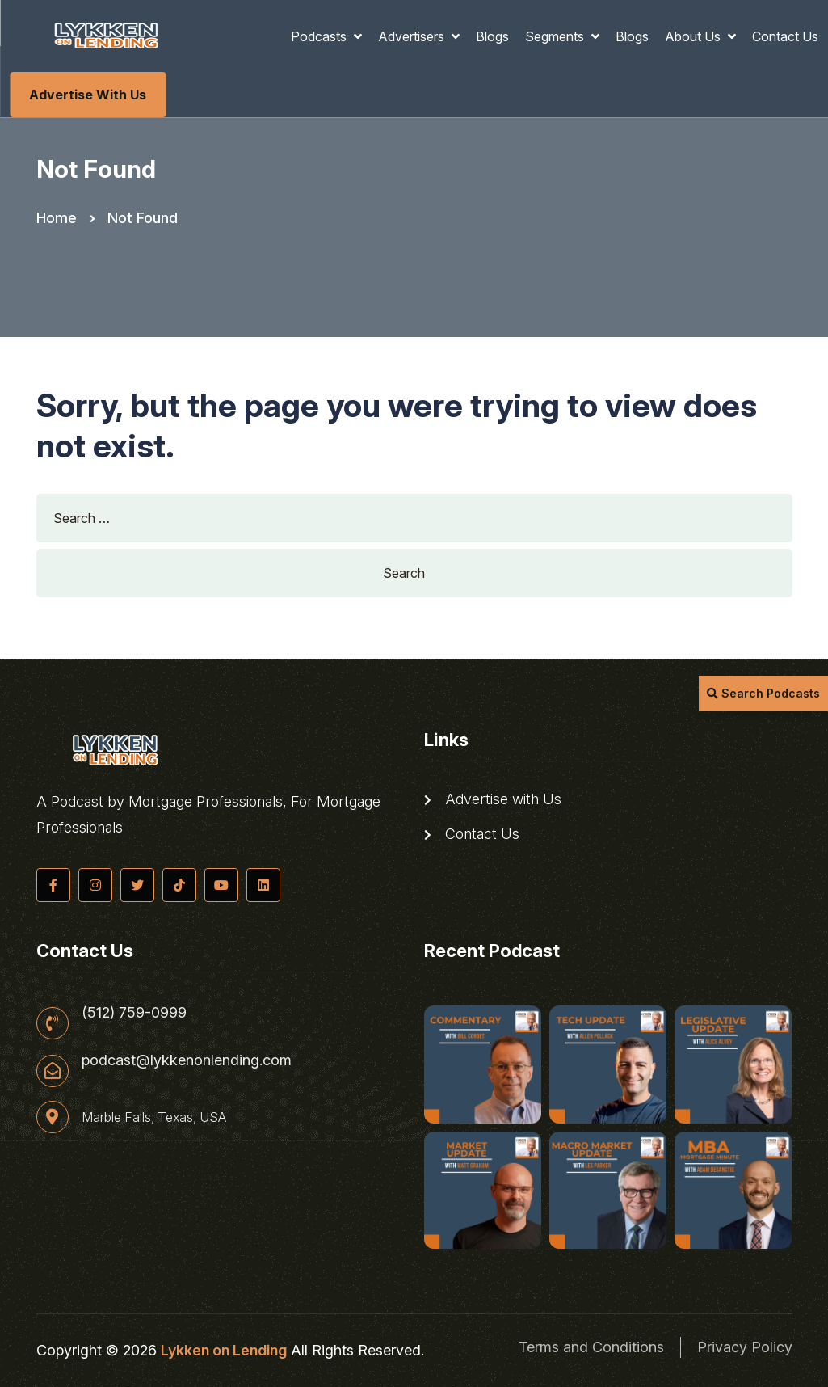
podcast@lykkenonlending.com (187, 1060)
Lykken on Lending (224, 1350)
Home (56, 217)
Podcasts (320, 36)
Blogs (492, 36)
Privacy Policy (744, 1347)
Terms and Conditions (591, 1347)
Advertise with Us (87, 94)
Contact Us (785, 36)
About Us (694, 36)
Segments (556, 36)
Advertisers (413, 36)
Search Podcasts (763, 693)
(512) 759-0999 (134, 1012)
